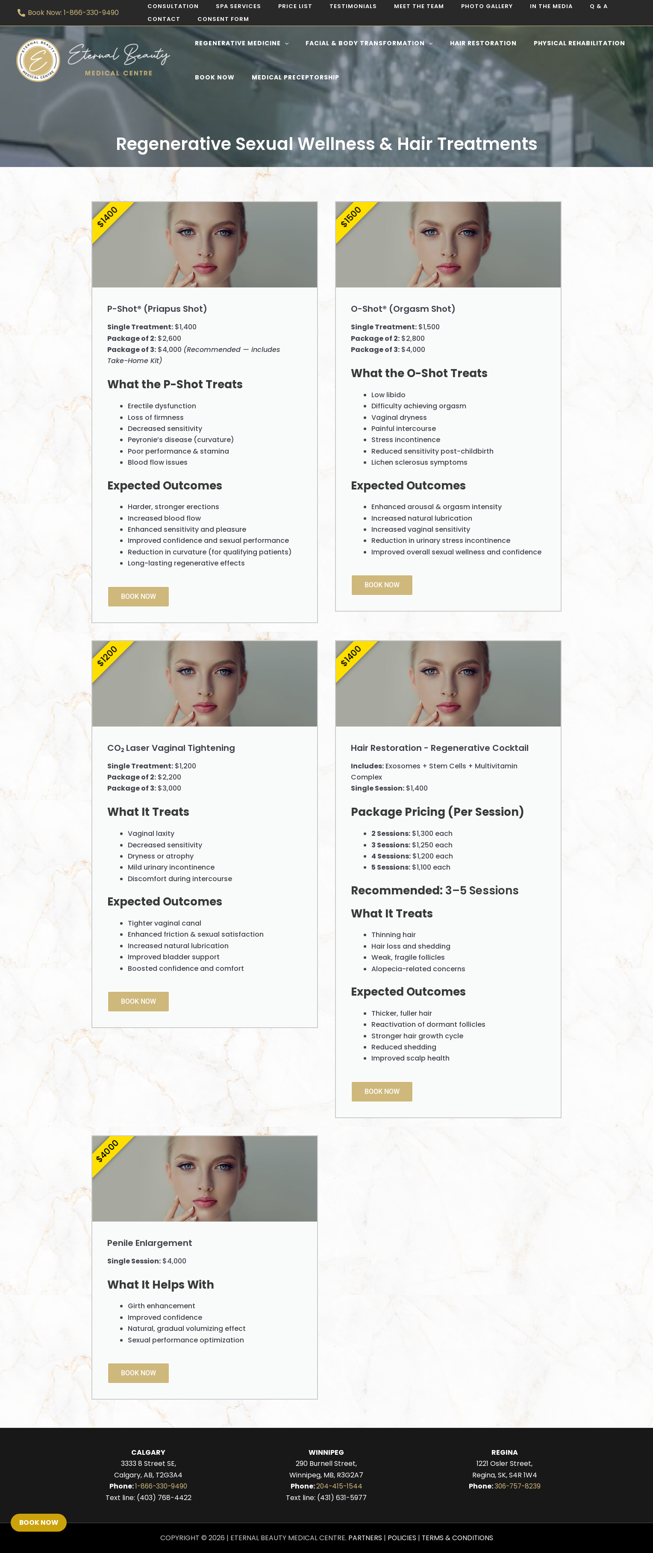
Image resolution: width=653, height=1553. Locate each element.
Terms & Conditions (457, 1538)
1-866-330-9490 (161, 1486)
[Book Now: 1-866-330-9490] (68, 13)
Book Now (138, 596)
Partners (364, 1538)
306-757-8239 (517, 1486)
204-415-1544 (339, 1486)
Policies (401, 1538)
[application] (282, 43)
